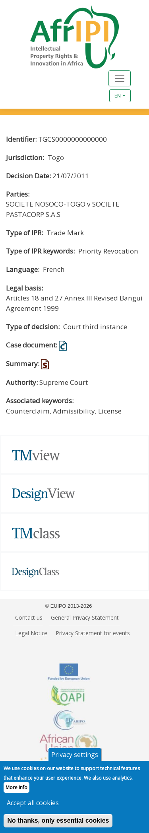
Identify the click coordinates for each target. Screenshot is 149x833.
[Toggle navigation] (119, 78)
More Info (16, 794)
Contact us (29, 617)
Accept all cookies (33, 809)
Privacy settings (74, 761)
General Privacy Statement (85, 617)
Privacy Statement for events (93, 633)
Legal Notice (31, 633)
